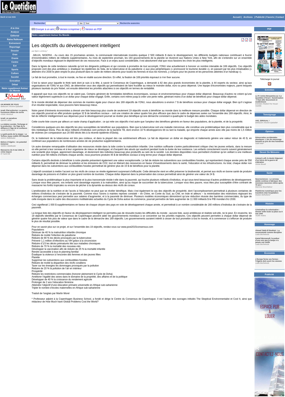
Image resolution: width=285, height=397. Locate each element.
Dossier (15, 50)
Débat (15, 84)
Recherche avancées (130, 23)
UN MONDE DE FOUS (10, 104)
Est (14, 65)
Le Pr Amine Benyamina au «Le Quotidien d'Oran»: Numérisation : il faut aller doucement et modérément (269, 99)
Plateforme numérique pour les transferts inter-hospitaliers (268, 192)
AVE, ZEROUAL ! (262, 121)
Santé (270, 173)
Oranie (14, 58)
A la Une (14, 28)
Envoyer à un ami (44, 29)
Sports (14, 69)
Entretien (269, 90)
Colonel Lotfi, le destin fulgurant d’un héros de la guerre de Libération (269, 160)
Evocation (15, 81)
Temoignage (269, 114)
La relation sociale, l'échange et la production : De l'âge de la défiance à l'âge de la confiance (14, 126)
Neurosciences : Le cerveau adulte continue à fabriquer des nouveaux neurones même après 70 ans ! (269, 182)
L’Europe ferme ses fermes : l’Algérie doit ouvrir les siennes (268, 260)
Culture (15, 73)
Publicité (260, 17)
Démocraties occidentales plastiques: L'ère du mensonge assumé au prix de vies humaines (269, 139)
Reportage (15, 47)
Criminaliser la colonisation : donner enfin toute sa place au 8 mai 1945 (269, 212)
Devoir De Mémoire (269, 152)
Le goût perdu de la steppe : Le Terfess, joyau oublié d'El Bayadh (15, 135)
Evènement (15, 43)
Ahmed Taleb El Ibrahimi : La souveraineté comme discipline (268, 231)
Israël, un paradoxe (9, 118)
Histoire (270, 203)
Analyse (15, 32)
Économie (269, 253)
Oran (14, 54)
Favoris (270, 17)
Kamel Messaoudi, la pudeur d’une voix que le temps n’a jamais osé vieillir (267, 240)
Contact (280, 17)
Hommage (269, 224)
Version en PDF (93, 29)
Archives (248, 17)
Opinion (269, 131)
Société (15, 77)
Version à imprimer (70, 29)
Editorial (14, 35)
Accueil (237, 17)
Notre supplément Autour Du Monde (15, 89)
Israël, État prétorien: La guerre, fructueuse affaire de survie (14, 111)
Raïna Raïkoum (15, 39)
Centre (14, 62)
